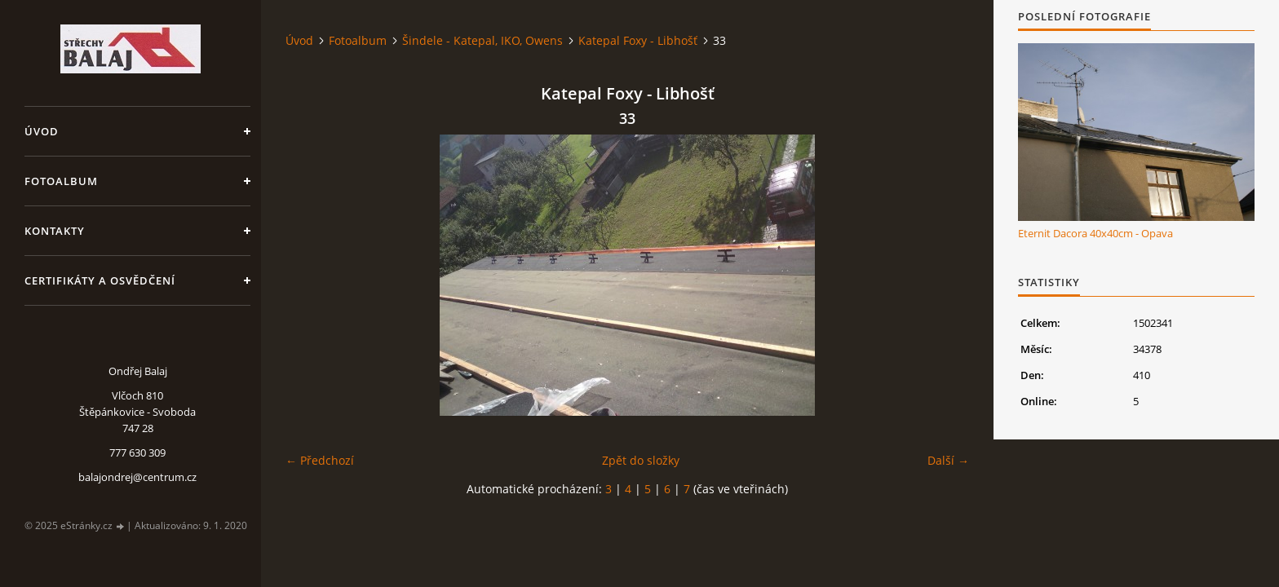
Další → (948, 460)
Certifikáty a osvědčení (99, 280)
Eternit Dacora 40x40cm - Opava (1095, 233)
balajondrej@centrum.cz (137, 477)
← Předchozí (319, 460)
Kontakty (54, 230)
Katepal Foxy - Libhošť (637, 40)
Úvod (41, 131)
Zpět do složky (640, 460)
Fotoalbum (61, 181)
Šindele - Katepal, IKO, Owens (482, 40)
